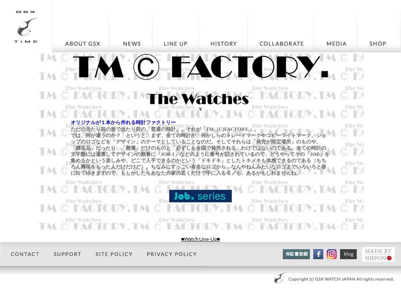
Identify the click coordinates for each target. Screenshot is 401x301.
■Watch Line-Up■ (200, 239)
